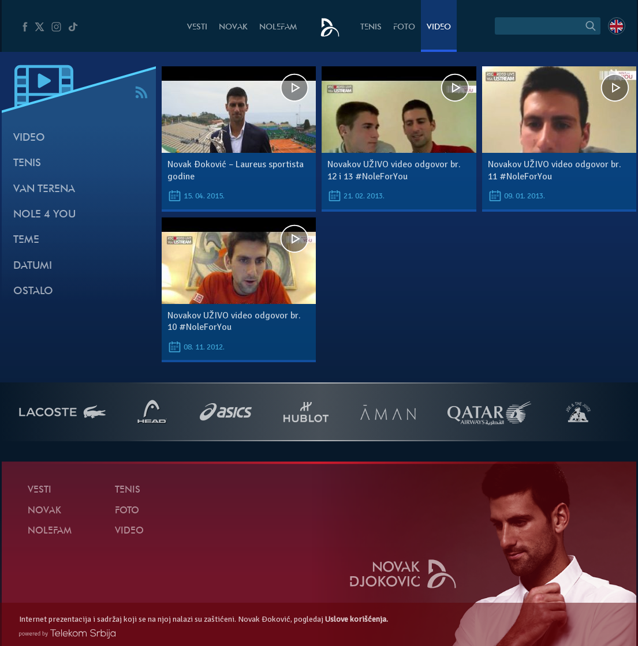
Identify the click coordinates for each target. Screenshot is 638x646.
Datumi (32, 266)
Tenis (371, 27)
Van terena (44, 189)
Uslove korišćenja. (356, 619)
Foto (404, 27)
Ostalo (33, 291)
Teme (26, 240)
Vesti (197, 27)
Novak (233, 27)
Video (439, 27)
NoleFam (278, 27)
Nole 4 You (44, 214)
